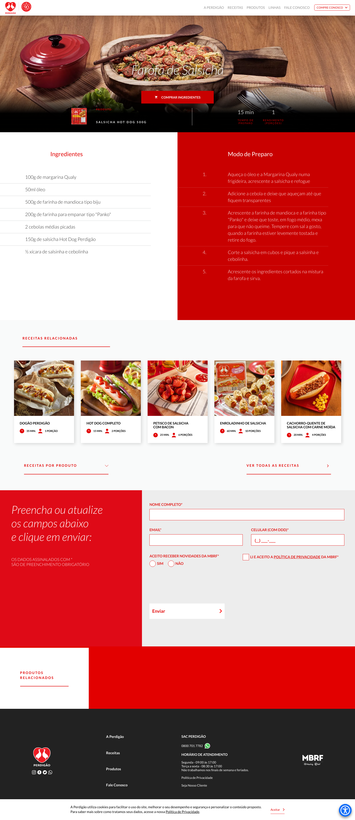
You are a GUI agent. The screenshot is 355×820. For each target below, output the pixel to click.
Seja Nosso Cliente (194, 785)
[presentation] (183, 587)
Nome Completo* (165, 504)
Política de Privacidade (297, 557)
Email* (155, 530)
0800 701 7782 (192, 746)
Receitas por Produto (66, 466)
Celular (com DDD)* (270, 530)
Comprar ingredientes (178, 97)
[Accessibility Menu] (345, 810)
